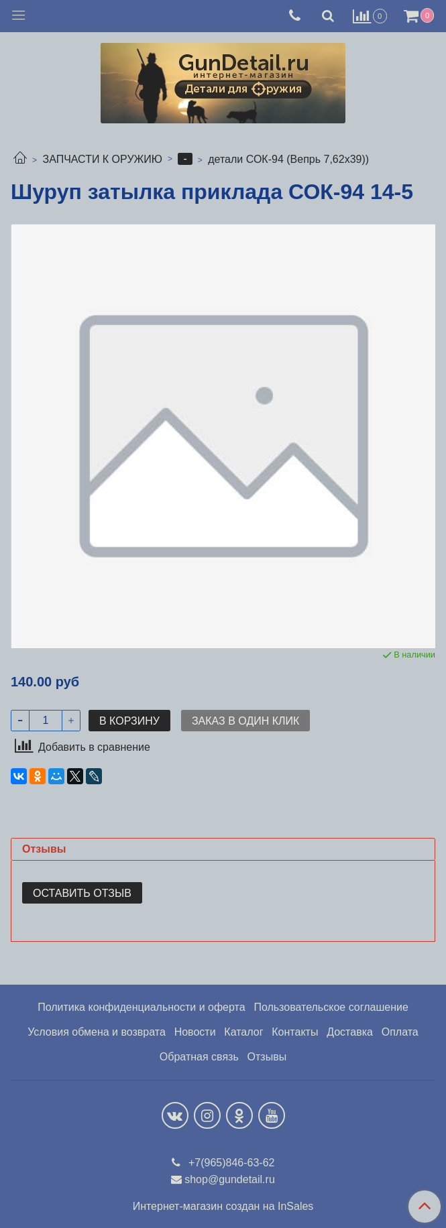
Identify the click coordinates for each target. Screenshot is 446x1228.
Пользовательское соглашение (331, 1007)
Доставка (350, 1032)
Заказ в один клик (245, 721)
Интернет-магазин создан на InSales (223, 1206)
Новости (195, 1032)
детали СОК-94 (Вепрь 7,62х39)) (288, 159)
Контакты (295, 1032)
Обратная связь (199, 1056)
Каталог (243, 1032)
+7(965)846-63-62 (230, 1162)
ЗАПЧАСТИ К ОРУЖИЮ (102, 159)
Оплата (400, 1032)
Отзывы (267, 1056)
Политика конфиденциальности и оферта (141, 1007)
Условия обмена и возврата (96, 1032)
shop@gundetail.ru (229, 1179)
